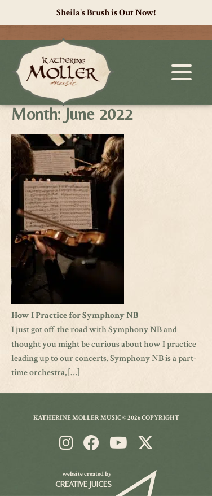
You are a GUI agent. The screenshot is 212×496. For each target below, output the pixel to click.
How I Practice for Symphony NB (74, 315)
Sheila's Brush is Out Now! (106, 13)
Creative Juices (83, 484)
